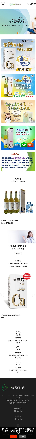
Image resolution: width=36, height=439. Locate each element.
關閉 (22, 436)
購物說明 (18, 416)
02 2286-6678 (22, 403)
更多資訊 (18, 253)
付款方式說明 (18, 419)
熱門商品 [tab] (11, 266)
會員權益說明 (18, 411)
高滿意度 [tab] (18, 266)
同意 (13, 436)
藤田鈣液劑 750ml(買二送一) (9, 220)
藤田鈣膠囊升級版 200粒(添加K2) (10, 315)
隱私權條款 (18, 408)
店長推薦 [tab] (24, 266)
